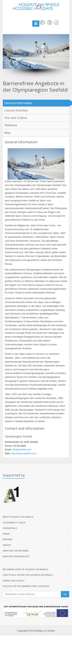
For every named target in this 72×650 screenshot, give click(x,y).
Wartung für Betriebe (15, 551)
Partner (7, 539)
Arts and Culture (15, 118)
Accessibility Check (14, 523)
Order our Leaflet (14, 581)
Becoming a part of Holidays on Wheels (25, 569)
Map (7, 133)
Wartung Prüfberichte (16, 556)
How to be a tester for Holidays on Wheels (28, 575)
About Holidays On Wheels (18, 517)
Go (65, 594)
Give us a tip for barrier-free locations (26, 586)
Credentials (10, 528)
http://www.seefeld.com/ (23, 453)
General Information (18, 103)
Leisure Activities (16, 110)
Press (6, 534)
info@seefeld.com (21, 449)
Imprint (7, 545)
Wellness (10, 125)
